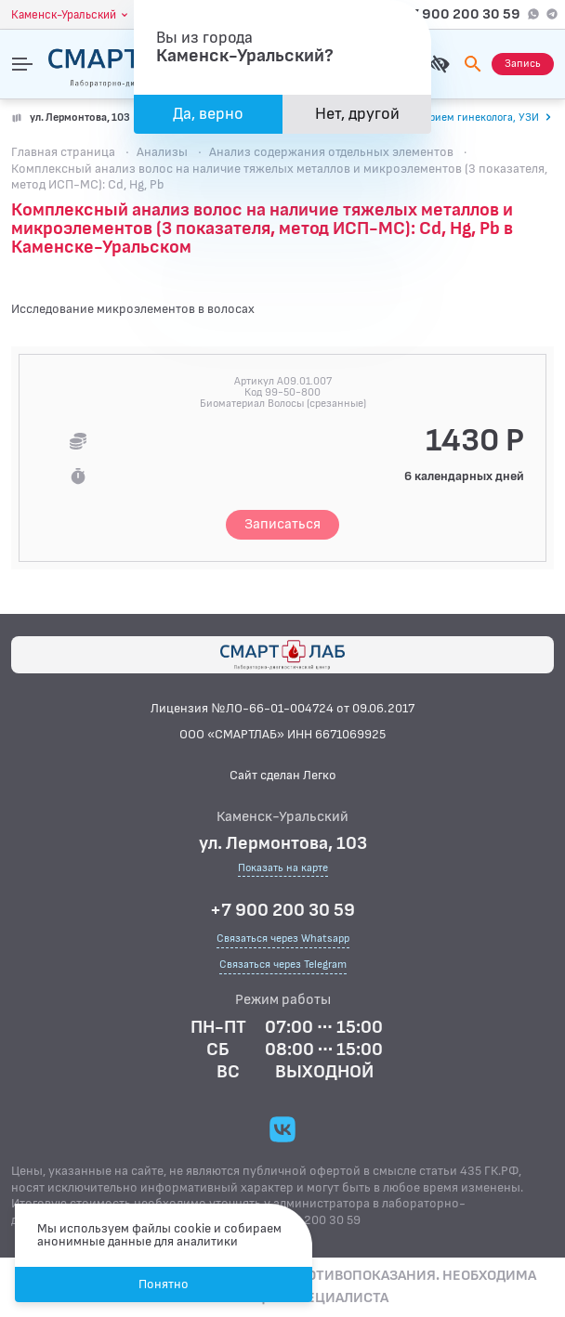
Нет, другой (357, 114)
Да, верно (208, 114)
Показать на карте (283, 869)
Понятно (163, 1284)
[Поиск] (473, 64)
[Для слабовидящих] (439, 64)
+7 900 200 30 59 (460, 14)
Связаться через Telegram (283, 964)
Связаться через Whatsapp (283, 938)
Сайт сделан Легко (283, 775)
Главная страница (63, 152)
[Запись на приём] (523, 64)
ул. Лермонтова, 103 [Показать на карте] (80, 117)
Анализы (162, 152)
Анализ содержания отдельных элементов (331, 152)
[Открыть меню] (22, 64)
